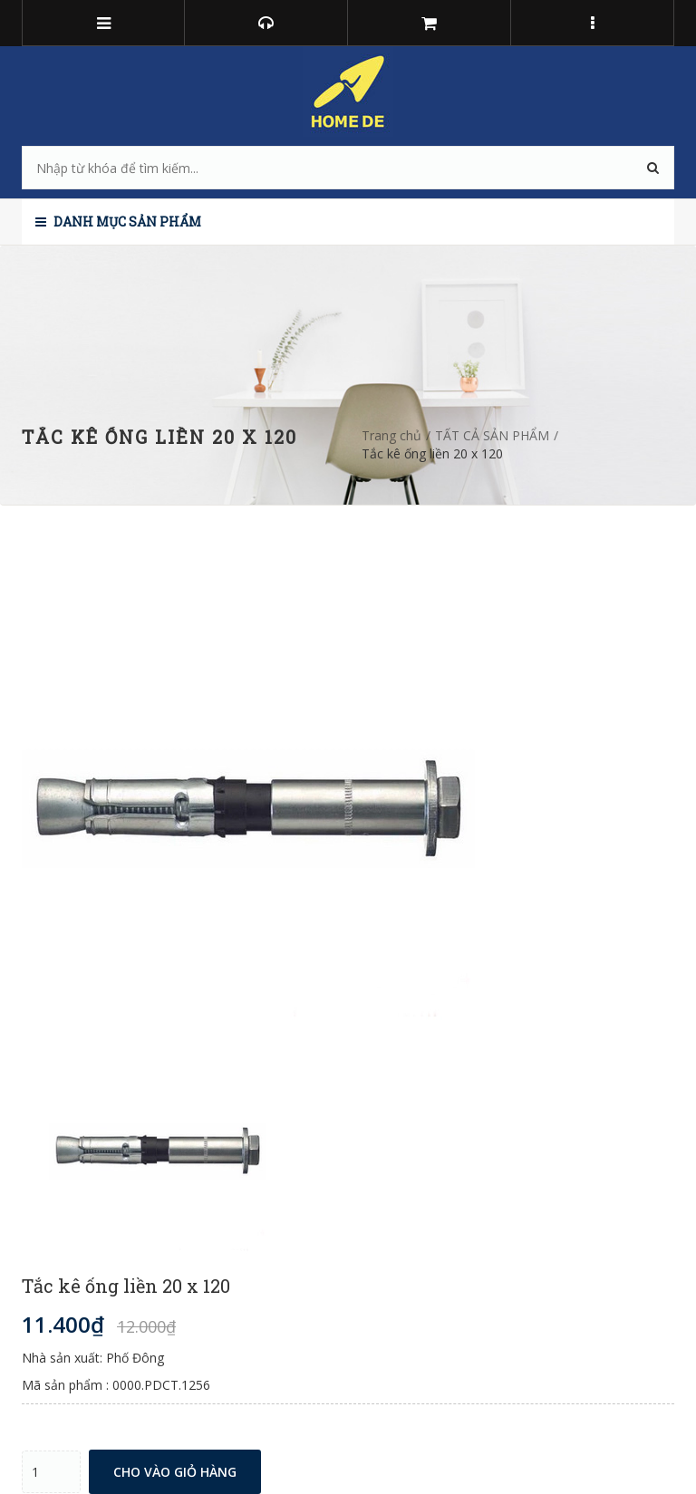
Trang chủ (391, 435)
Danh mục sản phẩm (118, 221)
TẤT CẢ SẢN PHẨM (492, 435)
